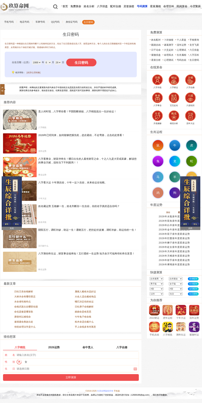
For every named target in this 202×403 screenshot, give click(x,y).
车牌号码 (40, 21)
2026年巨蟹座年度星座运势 (174, 238)
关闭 (12, 228)
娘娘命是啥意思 (83, 311)
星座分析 (156, 60)
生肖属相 (181, 55)
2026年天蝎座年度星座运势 (174, 255)
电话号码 (24, 21)
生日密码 (88, 22)
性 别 (10, 361)
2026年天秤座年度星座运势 (174, 251)
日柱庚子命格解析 (84, 306)
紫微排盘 (156, 55)
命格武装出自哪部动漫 (26, 306)
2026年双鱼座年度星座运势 (174, 220)
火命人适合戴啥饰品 (85, 296)
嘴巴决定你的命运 (84, 301)
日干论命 (156, 50)
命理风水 (168, 55)
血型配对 (193, 289)
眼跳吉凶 (156, 44)
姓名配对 (156, 39)
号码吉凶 (181, 60)
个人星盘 (181, 39)
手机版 (117, 391)
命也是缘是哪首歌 (23, 311)
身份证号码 (71, 21)
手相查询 (194, 39)
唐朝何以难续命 (22, 316)
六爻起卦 (168, 50)
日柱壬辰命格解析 (23, 291)
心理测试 (181, 50)
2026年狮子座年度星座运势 (174, 242)
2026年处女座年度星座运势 (174, 247)
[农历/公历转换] (33, 72)
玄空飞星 (194, 44)
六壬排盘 (194, 50)
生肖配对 (193, 284)
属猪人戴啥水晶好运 (85, 291)
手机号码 (9, 21)
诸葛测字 (168, 44)
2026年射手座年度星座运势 (174, 260)
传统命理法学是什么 (24, 326)
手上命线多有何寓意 (85, 326)
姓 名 (10, 354)
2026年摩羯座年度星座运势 (174, 264)
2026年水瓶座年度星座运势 (174, 216)
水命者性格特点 (22, 301)
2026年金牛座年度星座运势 (174, 229)
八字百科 (194, 55)
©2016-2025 (91, 391)
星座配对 (193, 279)
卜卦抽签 (168, 39)
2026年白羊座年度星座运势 (174, 225)
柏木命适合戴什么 (84, 321)
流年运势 (181, 44)
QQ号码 (55, 21)
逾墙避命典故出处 (23, 321)
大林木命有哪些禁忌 (24, 296)
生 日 (10, 368)
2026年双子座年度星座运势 (174, 234)
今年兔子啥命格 (83, 316)
